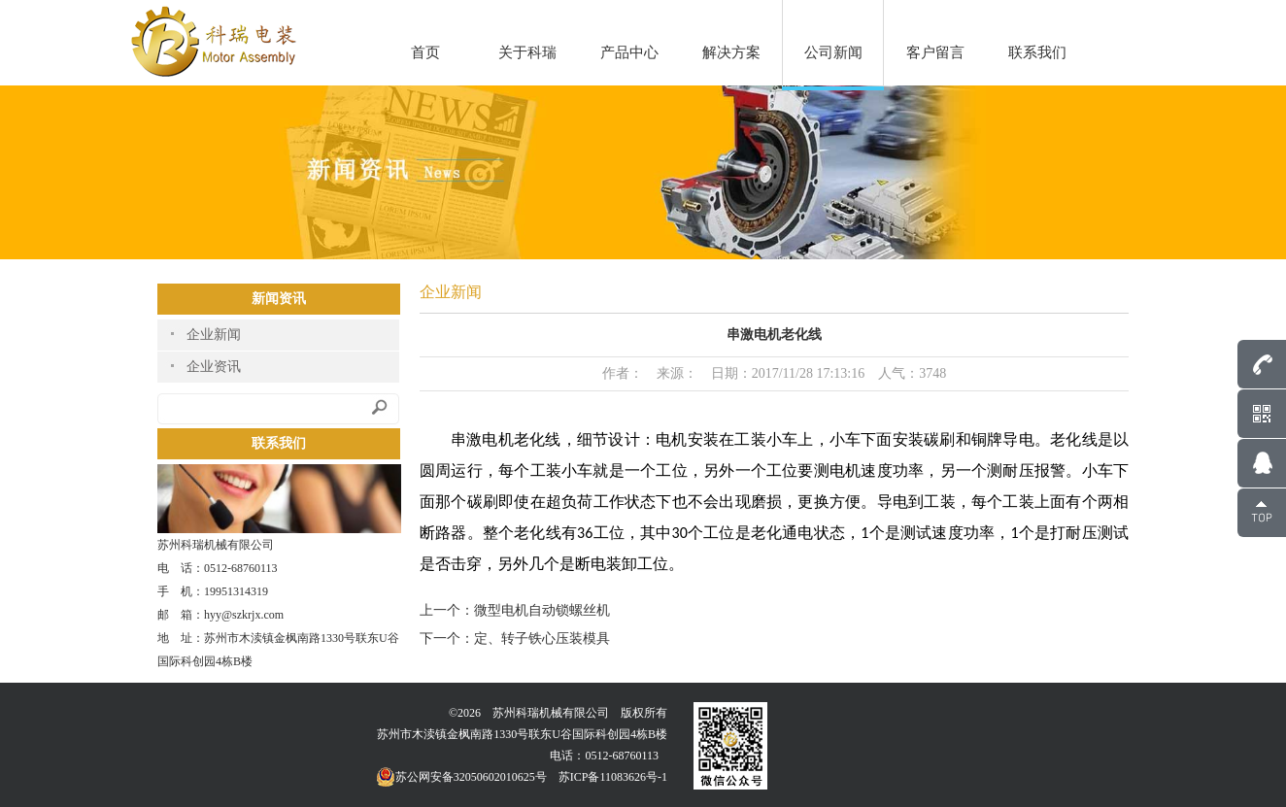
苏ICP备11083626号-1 (612, 777)
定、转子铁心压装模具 (542, 638)
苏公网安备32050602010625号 (461, 777)
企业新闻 (213, 334)
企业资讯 (213, 366)
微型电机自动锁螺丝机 (542, 610)
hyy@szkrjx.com (244, 615)
